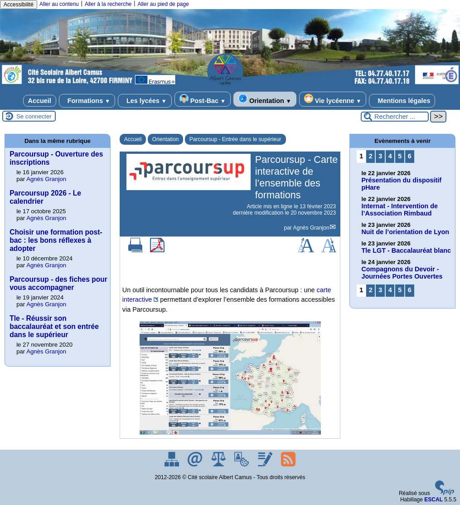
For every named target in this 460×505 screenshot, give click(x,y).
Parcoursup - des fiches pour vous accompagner (58, 283)
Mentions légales (402, 100)
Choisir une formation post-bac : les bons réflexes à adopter (56, 240)
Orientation (264, 99)
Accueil (39, 100)
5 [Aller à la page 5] (400, 156)
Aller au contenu (59, 4)
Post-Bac (202, 99)
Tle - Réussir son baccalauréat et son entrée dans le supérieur (54, 326)
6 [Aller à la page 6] (410, 156)
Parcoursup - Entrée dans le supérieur (235, 139)
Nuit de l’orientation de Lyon (405, 231)
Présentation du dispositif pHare (401, 184)
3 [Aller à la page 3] (380, 156)
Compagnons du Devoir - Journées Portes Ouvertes (401, 272)
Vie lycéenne (333, 99)
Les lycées (145, 100)
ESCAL (433, 499)
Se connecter (34, 116)
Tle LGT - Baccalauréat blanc (406, 250)
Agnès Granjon (311, 228)
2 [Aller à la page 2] (371, 156)
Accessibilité (19, 4)
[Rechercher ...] (395, 117)
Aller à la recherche (108, 4)
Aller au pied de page (163, 4)
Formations (87, 100)
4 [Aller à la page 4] (390, 156)
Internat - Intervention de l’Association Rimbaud (399, 209)
